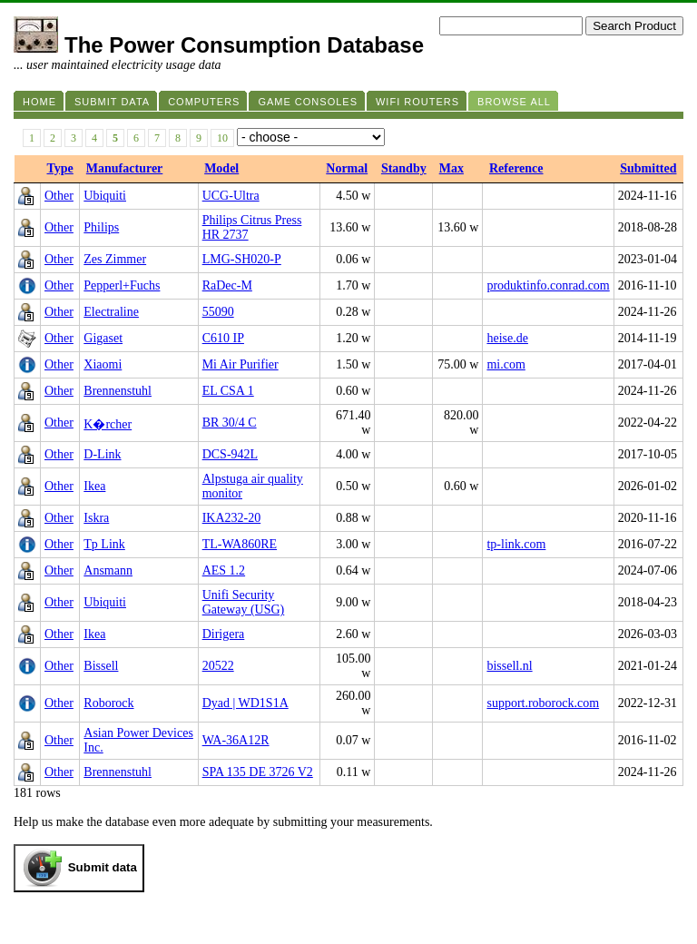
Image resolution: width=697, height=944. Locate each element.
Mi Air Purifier (240, 364)
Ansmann (108, 570)
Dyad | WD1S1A (245, 703)
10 (222, 138)
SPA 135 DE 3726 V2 (257, 772)
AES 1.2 (223, 570)
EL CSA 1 (228, 391)
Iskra (96, 518)
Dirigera (223, 634)
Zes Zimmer (114, 259)
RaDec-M (227, 285)
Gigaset (103, 338)
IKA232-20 (231, 518)
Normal (347, 168)
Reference (516, 168)
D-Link (102, 454)
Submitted (648, 168)
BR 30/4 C (229, 422)
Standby (404, 168)
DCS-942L (230, 454)
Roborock (108, 703)
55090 (218, 312)
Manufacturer (124, 168)
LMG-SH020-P (241, 259)
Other (59, 195)
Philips (101, 227)
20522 (218, 666)
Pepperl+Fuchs (121, 285)
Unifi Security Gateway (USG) (243, 602)
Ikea (94, 486)
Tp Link (104, 544)
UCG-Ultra (231, 195)
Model (221, 168)
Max (451, 168)
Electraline (111, 312)
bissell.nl (509, 666)
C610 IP (223, 338)
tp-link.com (515, 544)
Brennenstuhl (117, 391)
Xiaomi (102, 364)
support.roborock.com (542, 703)
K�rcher (107, 424)
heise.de (506, 338)
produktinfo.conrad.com (547, 285)
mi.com (505, 364)
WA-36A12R (236, 740)
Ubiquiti (104, 195)
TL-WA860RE (239, 544)
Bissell (100, 666)
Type (60, 168)
